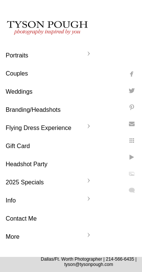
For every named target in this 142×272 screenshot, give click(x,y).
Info (11, 200)
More (12, 236)
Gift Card (18, 146)
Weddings (19, 91)
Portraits (17, 55)
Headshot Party (26, 164)
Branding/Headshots (33, 110)
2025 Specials (25, 182)
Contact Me (21, 218)
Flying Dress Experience (38, 128)
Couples (17, 73)
